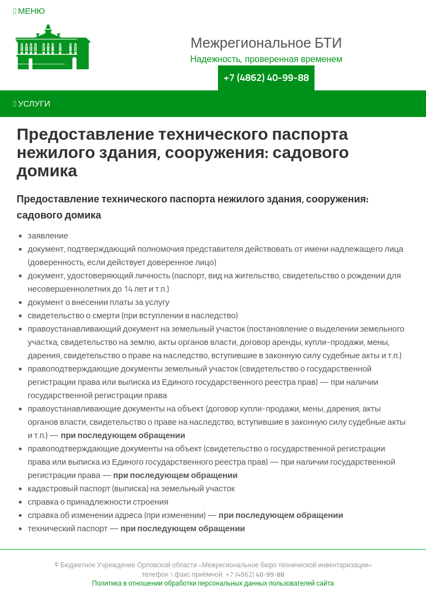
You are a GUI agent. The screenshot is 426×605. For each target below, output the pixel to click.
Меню (29, 11)
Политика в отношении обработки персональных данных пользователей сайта (213, 583)
